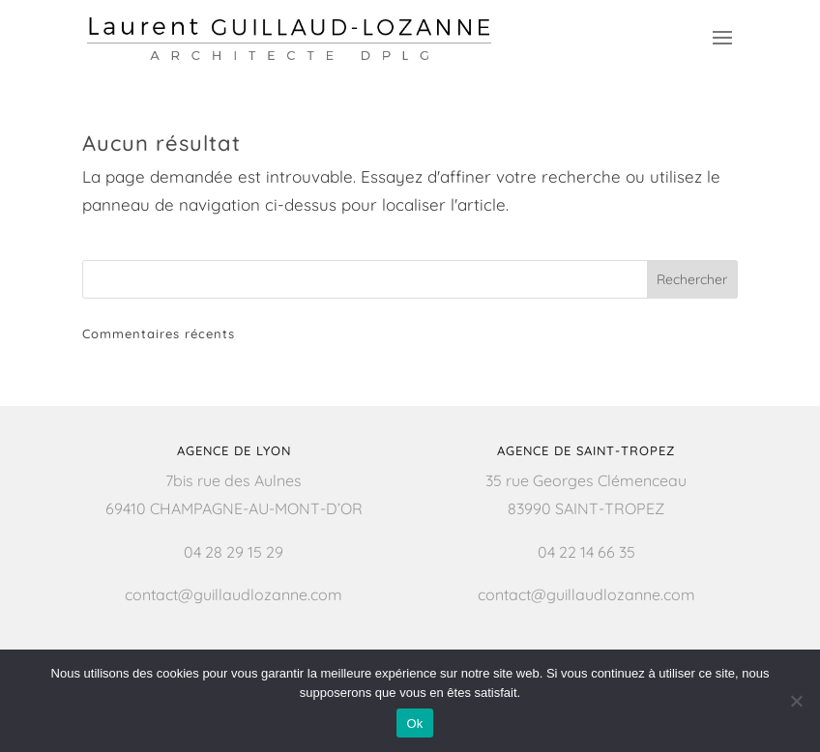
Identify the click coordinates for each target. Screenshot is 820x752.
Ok (414, 723)
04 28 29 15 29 (233, 552)
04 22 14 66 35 (586, 552)
